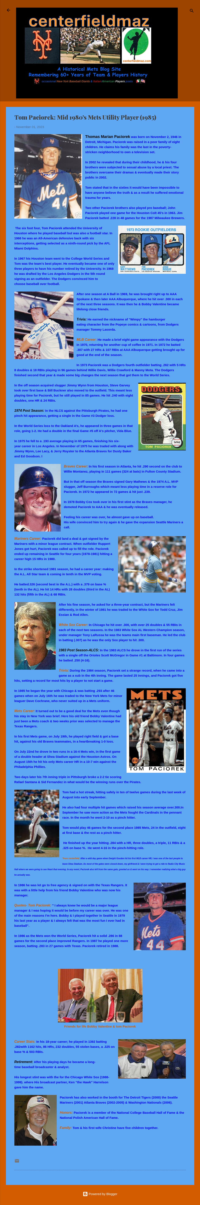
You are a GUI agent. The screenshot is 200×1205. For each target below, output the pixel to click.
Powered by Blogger (100, 1194)
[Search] (191, 11)
